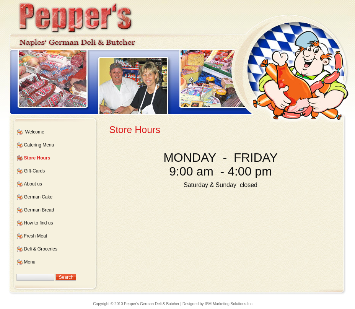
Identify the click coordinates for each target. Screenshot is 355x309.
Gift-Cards (34, 171)
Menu (30, 262)
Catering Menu (39, 145)
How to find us (38, 223)
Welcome (35, 132)
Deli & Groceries (40, 249)
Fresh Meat (35, 236)
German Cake (38, 197)
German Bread (39, 210)
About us (33, 184)
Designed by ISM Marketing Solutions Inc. (218, 304)
